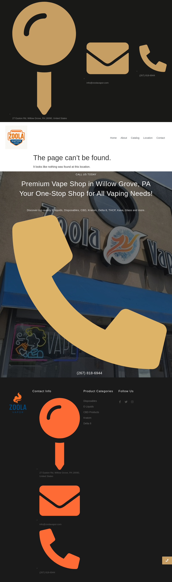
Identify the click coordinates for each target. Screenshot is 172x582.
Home (113, 127)
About (124, 127)
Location (148, 127)
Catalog (135, 127)
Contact (160, 127)
